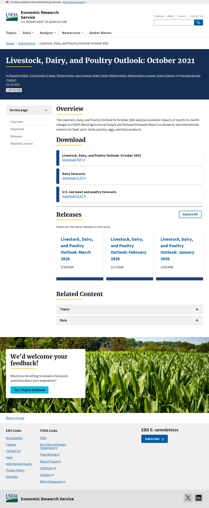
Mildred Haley (118, 75)
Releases (16, 136)
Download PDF (72, 160)
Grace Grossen (166, 75)
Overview (16, 122)
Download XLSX (72, 178)
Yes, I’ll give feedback (29, 390)
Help (9, 457)
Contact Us (196, 16)
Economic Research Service (40, 15)
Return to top (15, 418)
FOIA (43, 438)
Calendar (159, 16)
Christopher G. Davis (42, 75)
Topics (11, 32)
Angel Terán (100, 75)
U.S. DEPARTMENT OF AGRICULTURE (44, 22)
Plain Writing (48, 455)
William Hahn (65, 75)
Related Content (21, 144)
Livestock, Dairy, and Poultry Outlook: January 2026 (177, 248)
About (170, 16)
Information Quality (19, 464)
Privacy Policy (15, 470)
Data (63, 320)
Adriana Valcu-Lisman (141, 75)
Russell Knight (19, 75)
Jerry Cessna (83, 75)
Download (17, 129)
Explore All (190, 214)
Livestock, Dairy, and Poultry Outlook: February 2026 (128, 248)
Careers (182, 16)
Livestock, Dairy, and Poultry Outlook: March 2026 (77, 248)
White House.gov (51, 482)
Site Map (12, 477)
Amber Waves (100, 32)
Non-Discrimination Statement (53, 446)
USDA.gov (46, 468)
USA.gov (45, 475)
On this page (19, 110)
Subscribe (152, 439)
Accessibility (14, 438)
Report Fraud (49, 461)
